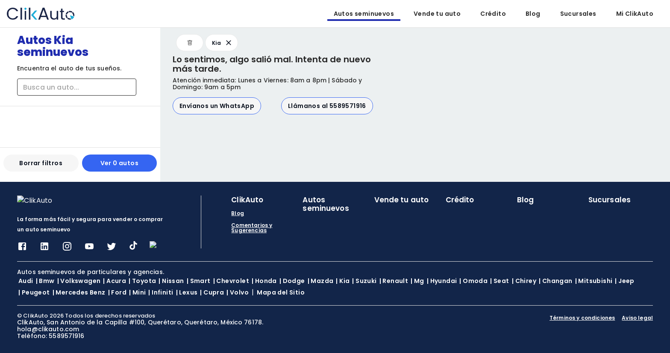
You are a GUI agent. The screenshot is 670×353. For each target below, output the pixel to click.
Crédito (493, 13)
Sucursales (578, 13)
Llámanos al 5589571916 (327, 106)
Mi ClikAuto (634, 13)
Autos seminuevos (364, 13)
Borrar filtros (40, 166)
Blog (533, 13)
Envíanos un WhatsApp (216, 106)
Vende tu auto (437, 13)
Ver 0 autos (119, 166)
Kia (222, 42)
